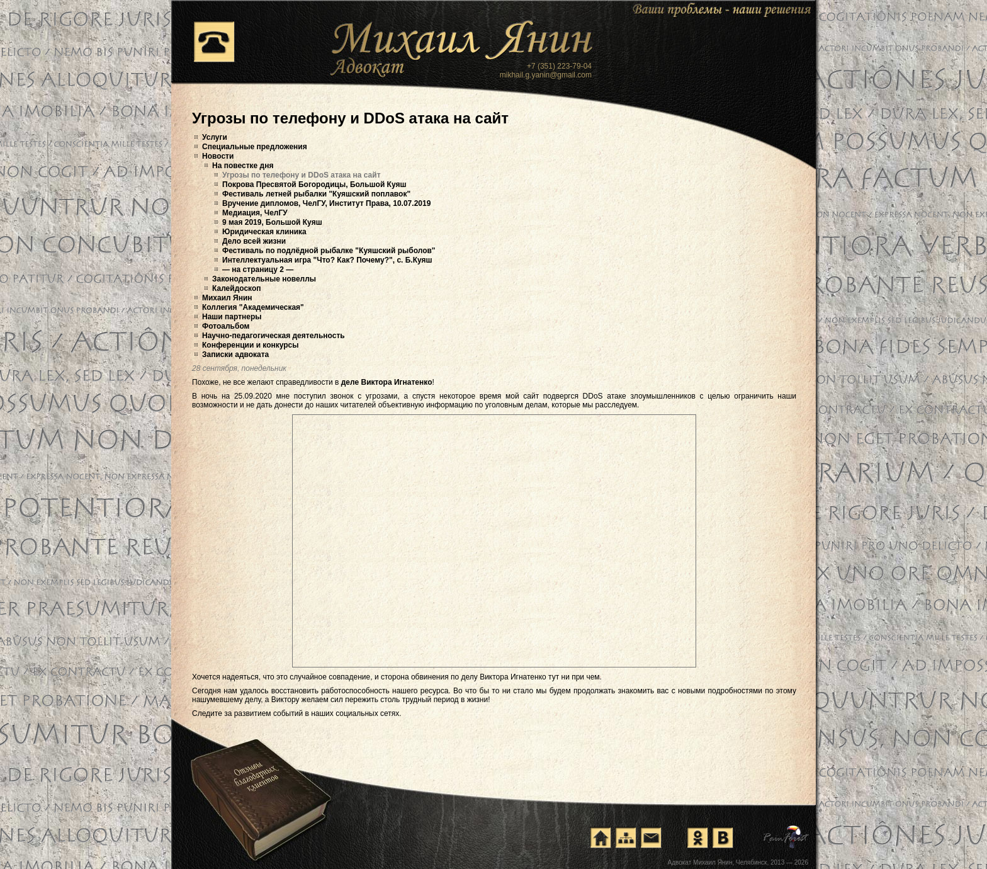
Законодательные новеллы (264, 279)
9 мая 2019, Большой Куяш (272, 222)
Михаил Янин (227, 297)
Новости (218, 156)
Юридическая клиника (264, 231)
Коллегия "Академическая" (253, 307)
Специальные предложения (254, 146)
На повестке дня (242, 165)
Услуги (214, 137)
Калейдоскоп (236, 288)
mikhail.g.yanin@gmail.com (546, 75)
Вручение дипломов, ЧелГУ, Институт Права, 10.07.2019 (326, 203)
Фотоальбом (225, 326)
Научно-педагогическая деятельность (273, 335)
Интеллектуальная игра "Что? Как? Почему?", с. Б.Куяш (327, 260)
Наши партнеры (232, 316)
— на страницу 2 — (257, 269)
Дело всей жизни (254, 241)
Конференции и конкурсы (250, 345)
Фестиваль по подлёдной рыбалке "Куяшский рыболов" (329, 250)
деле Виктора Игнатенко (386, 382)
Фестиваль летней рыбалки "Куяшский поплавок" (316, 194)
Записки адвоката (235, 354)
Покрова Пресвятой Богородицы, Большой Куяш (314, 184)
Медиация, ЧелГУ (255, 212)
